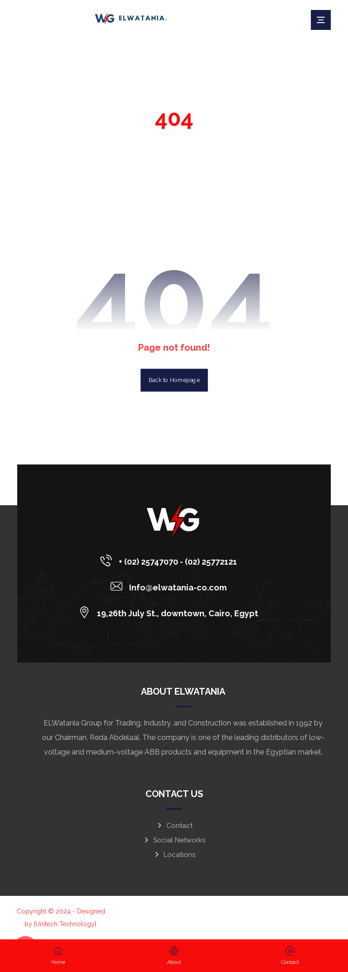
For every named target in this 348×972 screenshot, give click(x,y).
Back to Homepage (174, 380)
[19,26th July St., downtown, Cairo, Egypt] (170, 612)
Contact (174, 826)
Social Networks (174, 840)
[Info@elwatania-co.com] (170, 586)
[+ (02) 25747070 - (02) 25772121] (170, 560)
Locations (174, 855)
